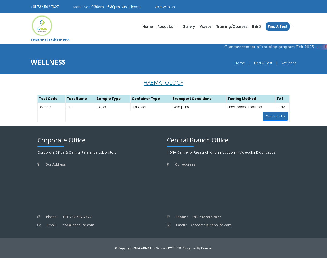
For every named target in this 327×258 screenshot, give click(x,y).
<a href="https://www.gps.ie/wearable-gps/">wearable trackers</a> (81, 189)
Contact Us (275, 116)
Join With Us (165, 6)
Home (239, 63)
